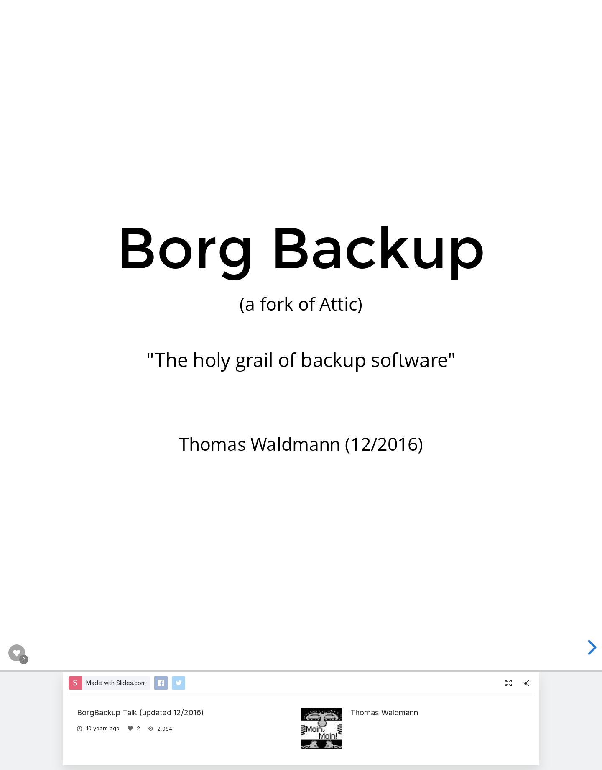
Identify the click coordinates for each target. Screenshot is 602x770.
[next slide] (592, 647)
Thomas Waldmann (384, 712)
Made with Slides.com (116, 682)
